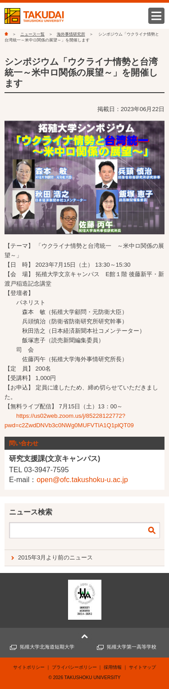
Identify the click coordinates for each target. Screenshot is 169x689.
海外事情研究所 (71, 34)
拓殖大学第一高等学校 (131, 646)
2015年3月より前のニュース (55, 557)
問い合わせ (23, 443)
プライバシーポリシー (74, 667)
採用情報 (113, 667)
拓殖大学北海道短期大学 (47, 646)
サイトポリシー (29, 667)
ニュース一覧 (32, 34)
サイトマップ (142, 667)
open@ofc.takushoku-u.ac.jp (82, 479)
